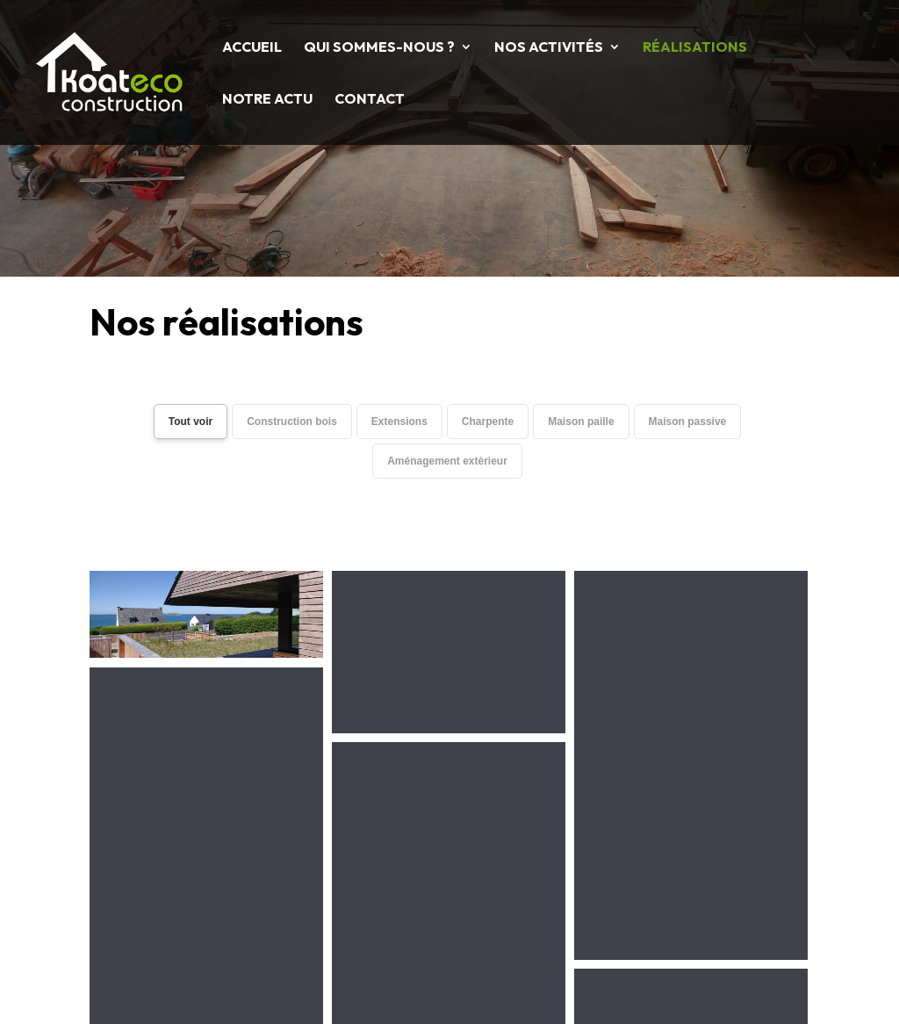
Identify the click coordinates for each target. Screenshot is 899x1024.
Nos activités (548, 47)
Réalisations (695, 47)
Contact (369, 99)
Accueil (252, 47)
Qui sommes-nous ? (379, 47)
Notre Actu (267, 99)
